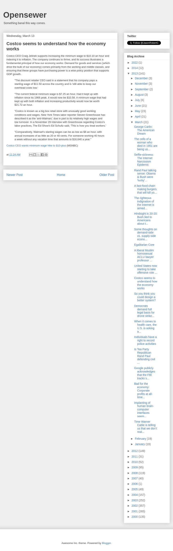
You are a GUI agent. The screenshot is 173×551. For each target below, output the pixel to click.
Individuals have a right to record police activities (145, 340)
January (140, 444)
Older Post (106, 175)
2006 (135, 483)
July (138, 100)
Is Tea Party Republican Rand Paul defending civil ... (144, 356)
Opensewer (25, 14)
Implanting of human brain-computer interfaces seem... (144, 409)
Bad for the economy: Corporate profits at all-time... (143, 390)
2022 (135, 62)
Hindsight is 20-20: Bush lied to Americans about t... (146, 218)
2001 (135, 511)
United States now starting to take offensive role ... (145, 269)
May (138, 111)
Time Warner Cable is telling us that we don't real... (145, 426)
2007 (135, 478)
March (139, 122)
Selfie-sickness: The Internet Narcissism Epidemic (144, 159)
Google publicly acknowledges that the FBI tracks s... (144, 373)
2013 (135, 73)
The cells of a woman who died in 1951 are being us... (145, 144)
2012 (135, 451)
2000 (135, 516)
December (141, 78)
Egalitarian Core (144, 244)
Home (61, 175)
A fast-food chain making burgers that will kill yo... (145, 189)
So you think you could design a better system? (145, 297)
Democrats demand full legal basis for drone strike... (144, 311)
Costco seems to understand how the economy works (145, 283)
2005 (135, 489)
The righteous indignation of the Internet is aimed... (144, 203)
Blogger (106, 543)
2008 (135, 473)
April (138, 116)
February (141, 438)
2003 (135, 500)
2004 (135, 494)
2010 (135, 462)
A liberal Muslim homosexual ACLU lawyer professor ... (144, 255)
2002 (135, 505)
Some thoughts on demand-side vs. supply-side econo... (145, 234)
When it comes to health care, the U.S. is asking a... (145, 326)
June (138, 105)
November (141, 83)
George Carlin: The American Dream (144, 130)
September (142, 89)
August (139, 94)
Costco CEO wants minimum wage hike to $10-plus (36, 145)
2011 (135, 456)
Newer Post (14, 175)
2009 (135, 467)
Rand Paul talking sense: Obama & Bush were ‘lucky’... (145, 175)
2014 (135, 68)
